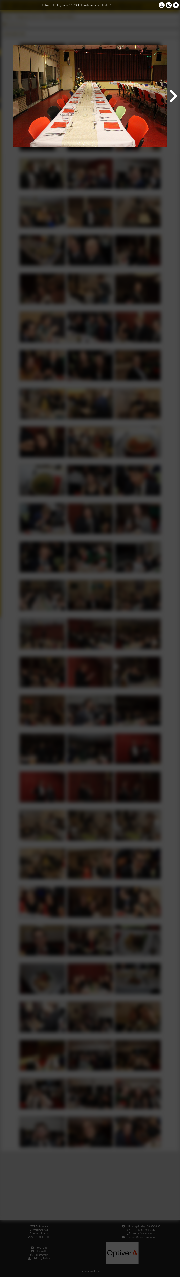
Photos (44, 5)
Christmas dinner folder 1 (96, 5)
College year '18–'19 (65, 5)
